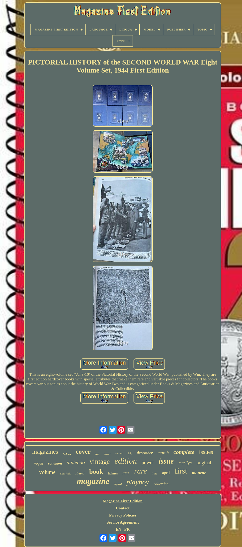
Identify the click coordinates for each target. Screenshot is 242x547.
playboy (137, 482)
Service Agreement (123, 522)
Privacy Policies (122, 515)
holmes (113, 473)
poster (107, 453)
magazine (93, 481)
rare (140, 471)
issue (166, 461)
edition (125, 461)
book (96, 471)
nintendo (76, 462)
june (125, 473)
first (181, 471)
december (145, 453)
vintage (100, 461)
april (166, 472)
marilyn (185, 463)
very (97, 454)
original (203, 462)
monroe (199, 472)
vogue (38, 463)
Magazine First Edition (123, 501)
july (130, 453)
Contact (123, 508)
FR (127, 529)
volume (47, 472)
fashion (67, 453)
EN (118, 529)
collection (161, 484)
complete (183, 452)
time (154, 473)
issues (206, 452)
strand (79, 473)
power (148, 462)
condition (55, 463)
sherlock (65, 473)
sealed (119, 453)
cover (83, 451)
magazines (45, 451)
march (163, 452)
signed (118, 484)
